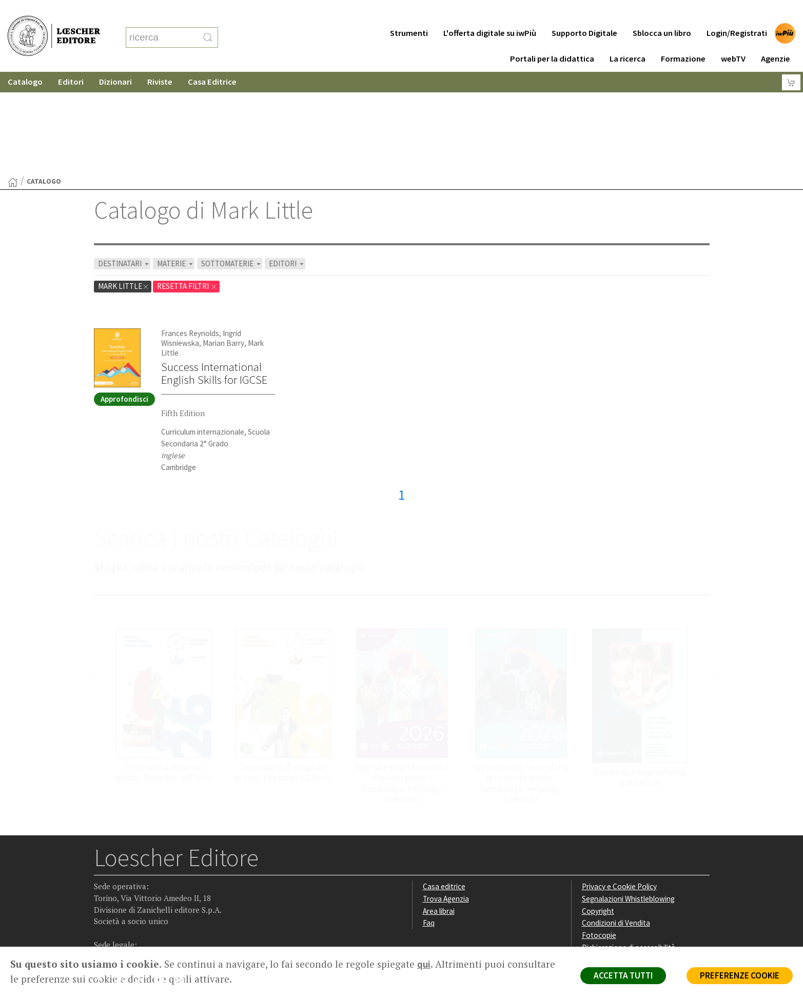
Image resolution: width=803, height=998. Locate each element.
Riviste (159, 61)
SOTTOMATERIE (231, 163)
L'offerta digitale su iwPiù (489, 12)
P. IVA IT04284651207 (129, 923)
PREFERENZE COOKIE (739, 975)
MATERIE (175, 163)
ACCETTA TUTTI (623, 975)
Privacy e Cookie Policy (619, 786)
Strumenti (409, 12)
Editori (71, 61)
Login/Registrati (737, 12)
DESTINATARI (124, 163)
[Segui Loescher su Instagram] (123, 882)
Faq (429, 823)
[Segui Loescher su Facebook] (103, 882)
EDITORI (287, 163)
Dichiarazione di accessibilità (628, 847)
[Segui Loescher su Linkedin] (143, 882)
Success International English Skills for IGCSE (214, 273)
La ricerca (627, 38)
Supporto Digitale (584, 12)
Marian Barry (223, 243)
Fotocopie (599, 835)
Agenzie (775, 38)
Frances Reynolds (190, 233)
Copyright (598, 811)
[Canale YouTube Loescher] (163, 882)
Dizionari (115, 61)
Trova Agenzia (446, 799)
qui (423, 964)
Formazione (683, 38)
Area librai (439, 811)
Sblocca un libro (662, 12)
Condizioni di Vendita (616, 823)
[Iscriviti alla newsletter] (183, 881)
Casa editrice (444, 786)
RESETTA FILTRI (187, 186)
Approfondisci (124, 299)
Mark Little (123, 186)
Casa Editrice (212, 61)
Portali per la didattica (552, 38)
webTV (733, 38)
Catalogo (25, 61)
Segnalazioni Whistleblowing (628, 799)
